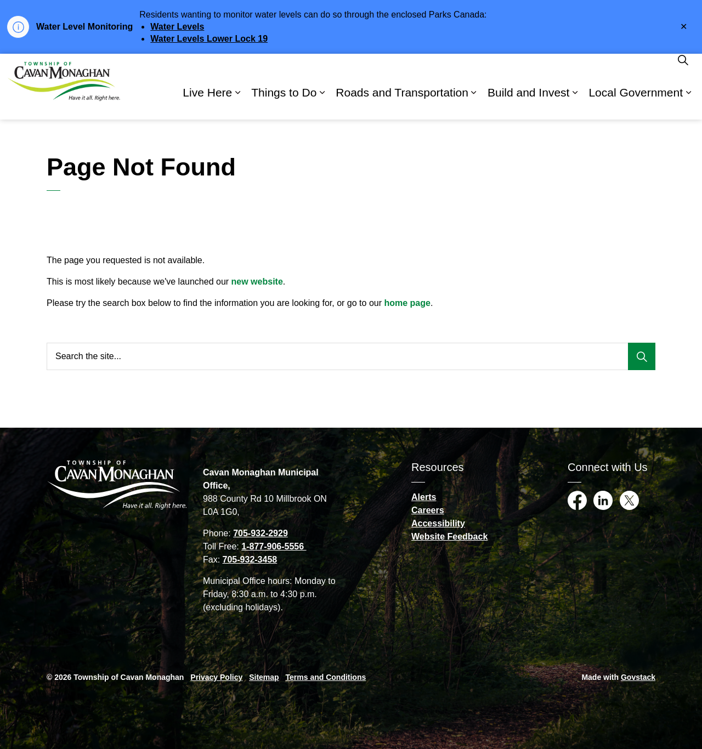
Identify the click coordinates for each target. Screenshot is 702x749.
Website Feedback (449, 536)
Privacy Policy (216, 677)
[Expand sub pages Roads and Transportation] (473, 103)
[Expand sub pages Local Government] (688, 103)
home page (407, 303)
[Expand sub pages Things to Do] (321, 103)
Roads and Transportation (402, 103)
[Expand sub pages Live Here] (237, 103)
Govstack (638, 677)
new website (257, 281)
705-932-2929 (260, 533)
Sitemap (264, 677)
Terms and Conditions (326, 677)
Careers (427, 510)
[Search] (641, 356)
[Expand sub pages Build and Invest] (574, 103)
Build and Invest (528, 103)
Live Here (207, 103)
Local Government (635, 103)
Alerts (423, 497)
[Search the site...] (351, 356)
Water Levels (177, 26)
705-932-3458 (250, 559)
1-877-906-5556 (273, 546)
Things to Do (283, 103)
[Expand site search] (683, 70)
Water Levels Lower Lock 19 (209, 38)
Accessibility (438, 523)
